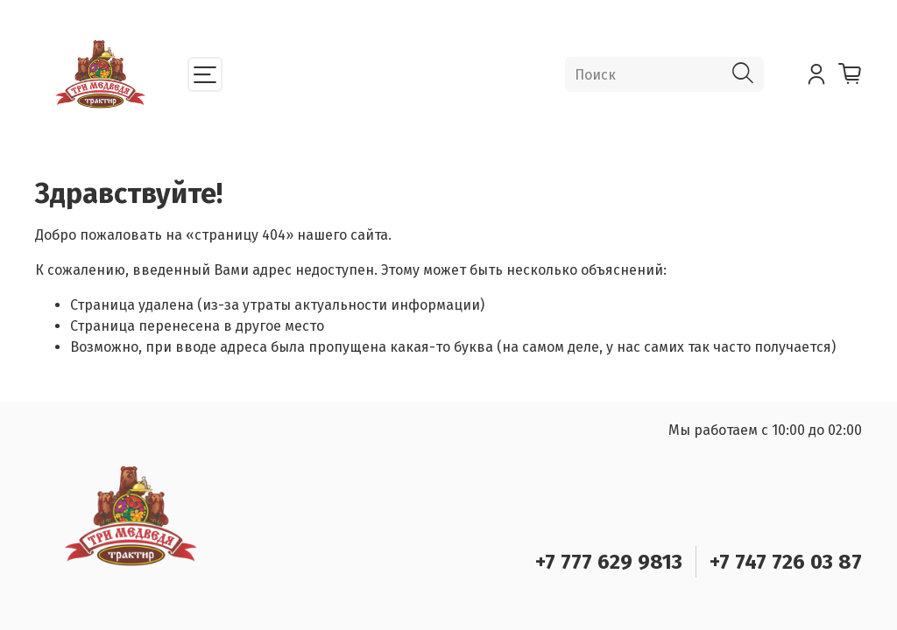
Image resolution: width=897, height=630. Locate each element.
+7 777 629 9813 (608, 562)
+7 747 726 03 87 (786, 562)
